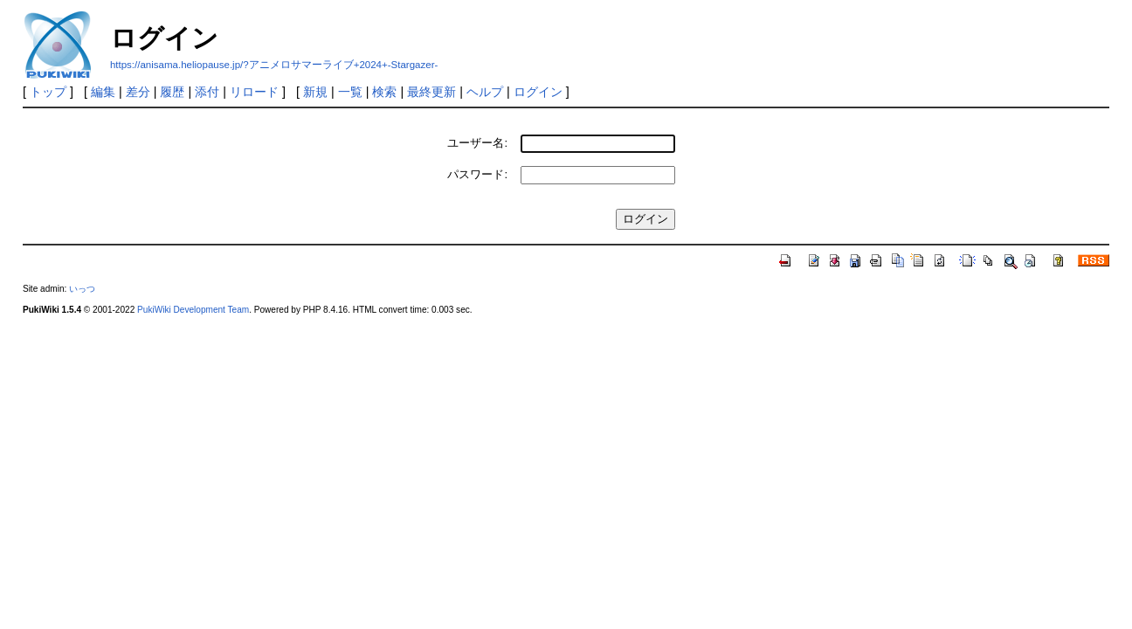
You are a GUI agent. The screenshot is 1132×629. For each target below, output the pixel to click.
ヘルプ (484, 92)
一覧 (350, 92)
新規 (315, 92)
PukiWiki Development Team (193, 309)
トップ (48, 92)
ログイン (538, 92)
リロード (254, 92)
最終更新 (431, 92)
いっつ (82, 289)
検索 (384, 92)
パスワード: (477, 174)
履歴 (172, 92)
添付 (207, 92)
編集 (103, 92)
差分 (138, 92)
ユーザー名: (477, 142)
